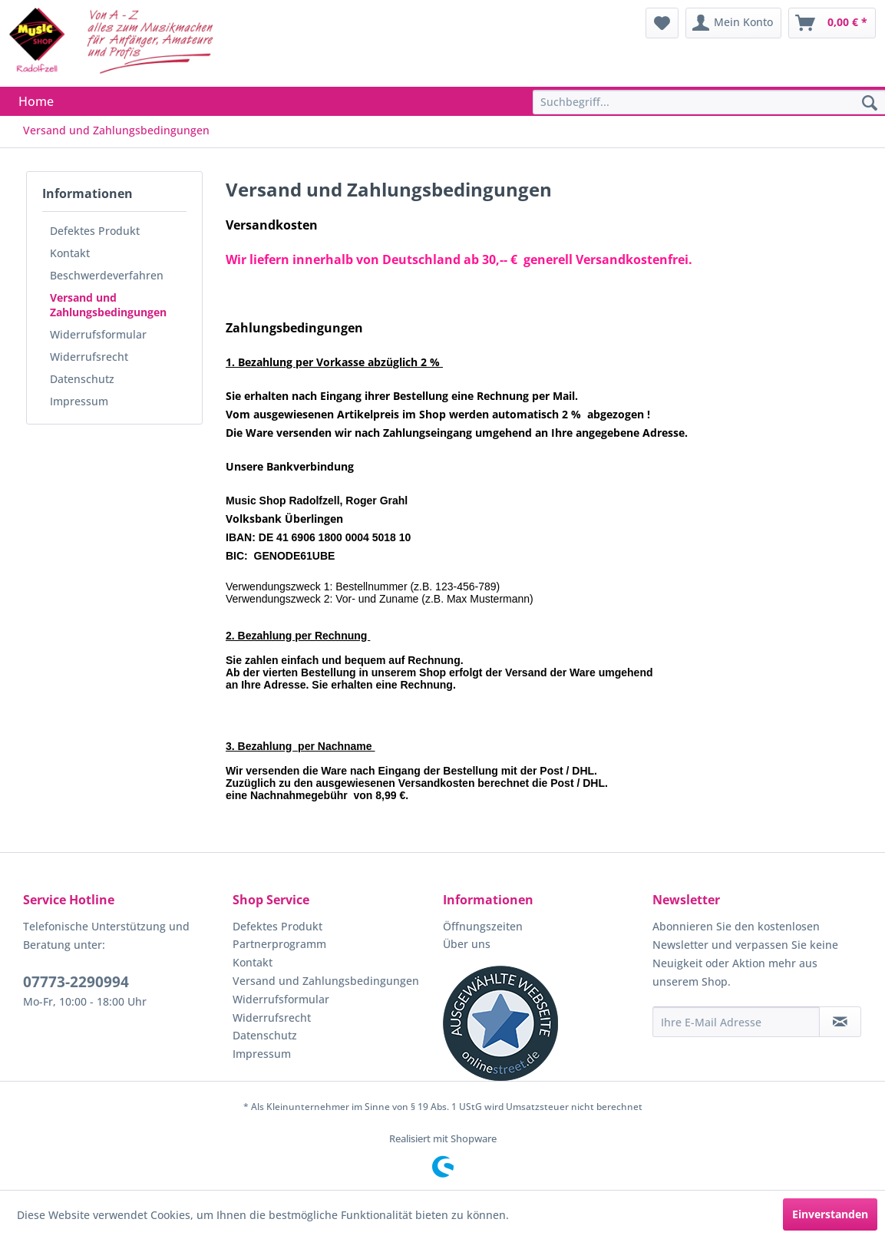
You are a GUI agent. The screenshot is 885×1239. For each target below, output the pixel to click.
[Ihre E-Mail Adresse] (736, 1021)
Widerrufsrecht (89, 356)
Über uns (466, 944)
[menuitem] (662, 23)
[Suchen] (869, 103)
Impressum (79, 401)
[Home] (36, 101)
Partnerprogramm (279, 944)
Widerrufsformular (98, 334)
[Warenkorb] (832, 23)
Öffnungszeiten (483, 926)
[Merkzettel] (662, 23)
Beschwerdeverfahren (106, 275)
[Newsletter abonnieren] (840, 1021)
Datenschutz (82, 379)
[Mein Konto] (733, 23)
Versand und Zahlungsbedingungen (108, 304)
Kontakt (70, 253)
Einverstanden (830, 1214)
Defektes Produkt (95, 230)
